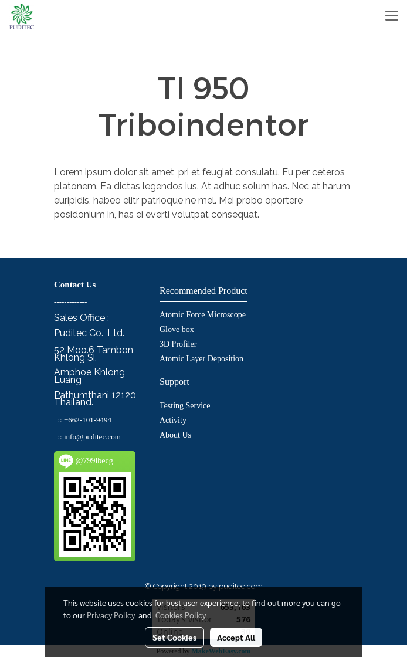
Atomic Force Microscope (203, 314)
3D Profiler (178, 344)
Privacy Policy (111, 614)
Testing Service (185, 405)
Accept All (236, 637)
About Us (175, 435)
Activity (173, 420)
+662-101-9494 (87, 419)
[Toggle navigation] (392, 16)
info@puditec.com (92, 436)
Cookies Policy (180, 614)
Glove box (177, 329)
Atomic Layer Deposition (201, 358)
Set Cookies (174, 637)
